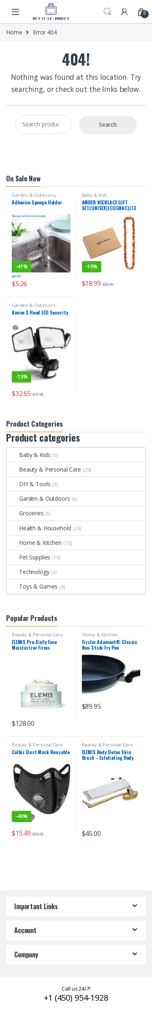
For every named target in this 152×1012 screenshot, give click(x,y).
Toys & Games (32, 586)
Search (107, 11)
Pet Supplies (28, 557)
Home (14, 32)
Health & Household (39, 528)
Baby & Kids (94, 195)
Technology (28, 572)
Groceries (25, 513)
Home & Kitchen (34, 542)
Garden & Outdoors (33, 195)
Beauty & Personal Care (44, 469)
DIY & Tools (28, 484)
